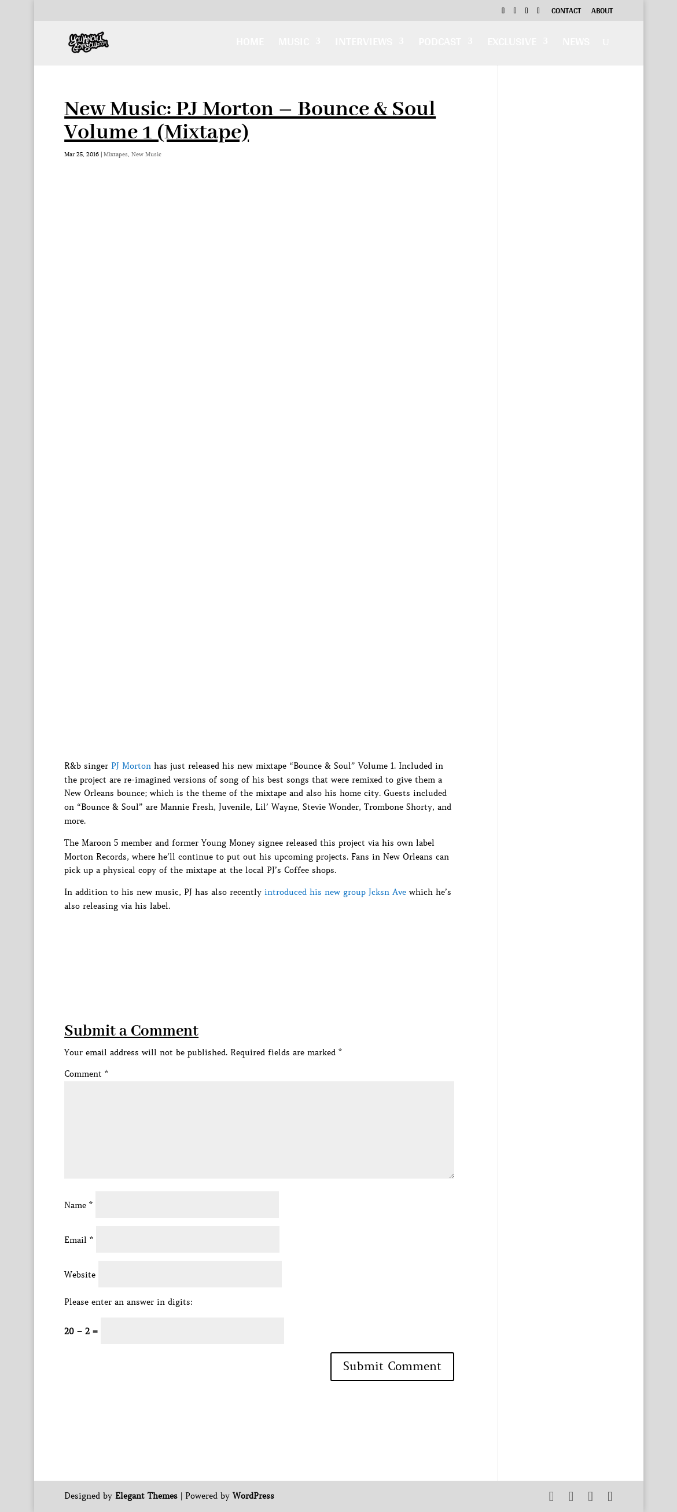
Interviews (363, 44)
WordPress (253, 1496)
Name (78, 1205)
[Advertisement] (274, 939)
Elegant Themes (146, 1496)
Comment (86, 1074)
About (602, 12)
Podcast (439, 44)
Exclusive (511, 44)
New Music (146, 154)
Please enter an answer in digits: (128, 1302)
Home (250, 44)
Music (293, 44)
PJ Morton (131, 766)
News (576, 44)
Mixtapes (116, 154)
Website (79, 1274)
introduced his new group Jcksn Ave (335, 892)
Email (78, 1240)
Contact (566, 12)
